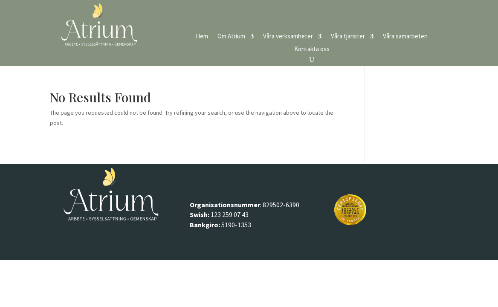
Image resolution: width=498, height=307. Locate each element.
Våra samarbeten (405, 36)
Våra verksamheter (288, 36)
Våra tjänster (348, 36)
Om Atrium (231, 36)
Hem (202, 36)
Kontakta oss (312, 49)
